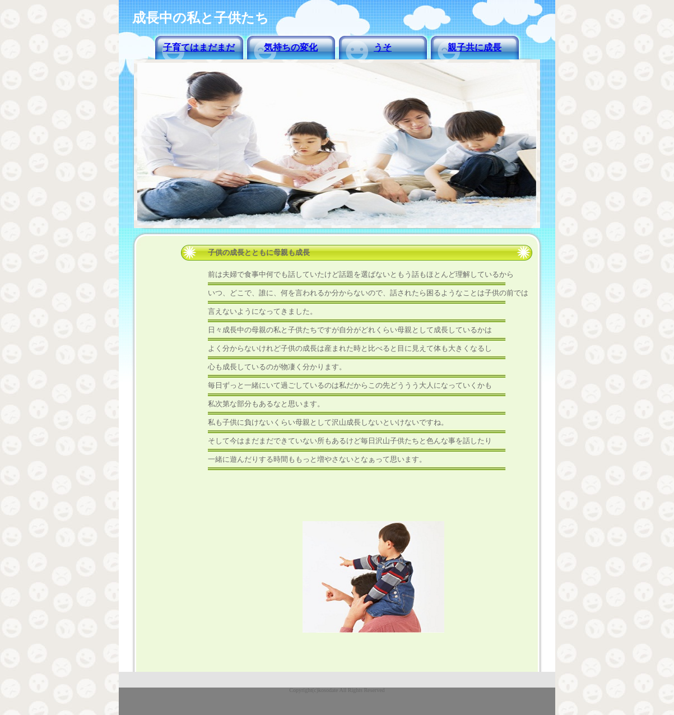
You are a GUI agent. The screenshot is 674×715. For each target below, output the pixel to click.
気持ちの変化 (291, 47)
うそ (383, 47)
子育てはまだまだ (199, 47)
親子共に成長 (474, 47)
